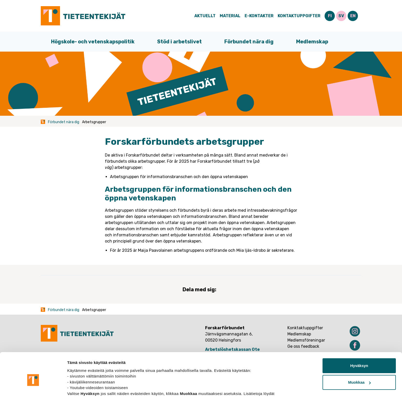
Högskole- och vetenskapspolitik (93, 41)
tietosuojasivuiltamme (88, 373)
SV (341, 15)
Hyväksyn (359, 339)
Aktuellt (205, 15)
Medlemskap (312, 41)
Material (230, 15)
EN (353, 15)
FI (330, 15)
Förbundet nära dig (249, 41)
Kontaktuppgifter (299, 15)
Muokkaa (359, 356)
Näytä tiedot (78, 387)
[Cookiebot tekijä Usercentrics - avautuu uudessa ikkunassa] (33, 387)
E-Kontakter (259, 15)
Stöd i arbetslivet (179, 41)
